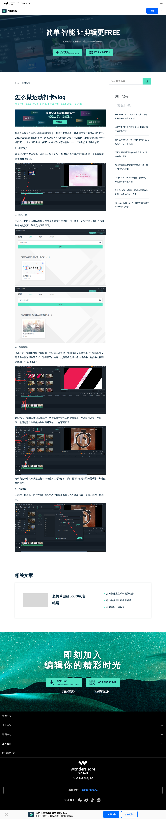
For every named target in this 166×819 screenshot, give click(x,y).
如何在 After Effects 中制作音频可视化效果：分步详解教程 (132, 142)
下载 (152, 11)
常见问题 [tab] (124, 106)
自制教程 (26, 83)
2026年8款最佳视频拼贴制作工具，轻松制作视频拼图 (131, 167)
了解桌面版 (69, 691)
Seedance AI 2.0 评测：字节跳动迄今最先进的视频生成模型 (131, 116)
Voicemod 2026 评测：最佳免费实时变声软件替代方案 (132, 205)
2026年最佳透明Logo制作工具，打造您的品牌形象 (131, 154)
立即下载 (112, 814)
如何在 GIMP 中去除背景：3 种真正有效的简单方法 (131, 129)
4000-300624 (89, 790)
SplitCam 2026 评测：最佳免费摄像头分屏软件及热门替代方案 (131, 192)
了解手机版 (101, 691)
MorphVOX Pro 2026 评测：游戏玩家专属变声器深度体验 (131, 180)
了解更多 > (129, 814)
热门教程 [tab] (121, 96)
